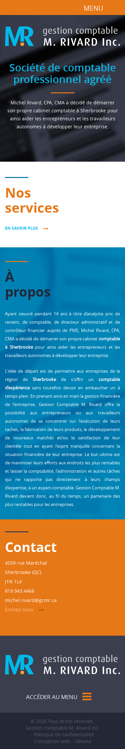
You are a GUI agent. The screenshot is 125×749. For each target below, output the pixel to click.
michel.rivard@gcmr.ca (31, 600)
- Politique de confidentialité (62, 734)
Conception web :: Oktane (62, 741)
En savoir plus (21, 228)
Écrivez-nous (19, 609)
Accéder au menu (51, 697)
